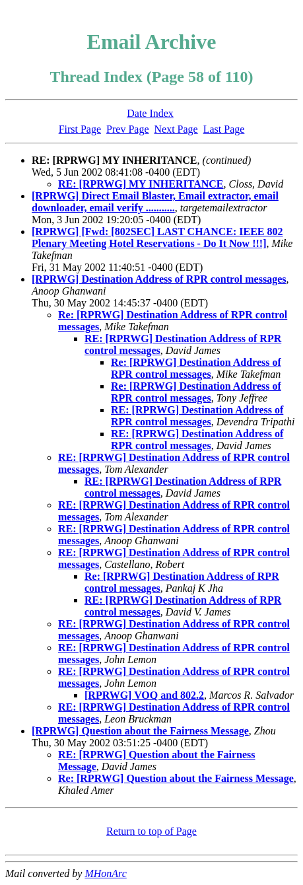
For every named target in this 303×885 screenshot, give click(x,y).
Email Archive (152, 41)
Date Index (150, 113)
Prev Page (127, 129)
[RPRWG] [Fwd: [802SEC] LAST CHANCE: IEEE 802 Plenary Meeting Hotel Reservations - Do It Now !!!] (157, 237)
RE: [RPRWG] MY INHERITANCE (141, 184)
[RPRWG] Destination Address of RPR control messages (159, 279)
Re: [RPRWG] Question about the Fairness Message (176, 778)
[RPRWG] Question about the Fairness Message (140, 730)
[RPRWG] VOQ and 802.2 (144, 695)
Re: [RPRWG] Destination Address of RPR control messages (196, 368)
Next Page (176, 129)
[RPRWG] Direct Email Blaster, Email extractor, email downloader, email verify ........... (155, 201)
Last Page (224, 129)
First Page (80, 129)
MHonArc (105, 873)
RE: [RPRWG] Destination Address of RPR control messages (197, 415)
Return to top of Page (151, 831)
